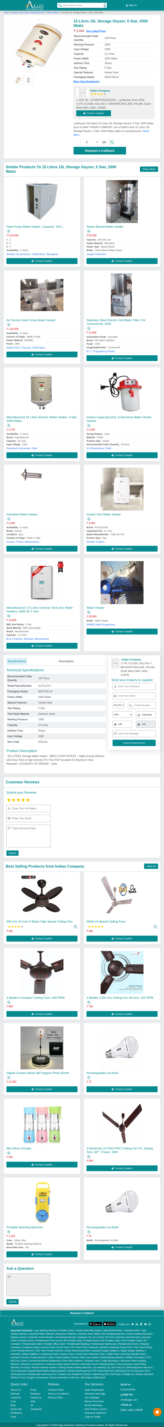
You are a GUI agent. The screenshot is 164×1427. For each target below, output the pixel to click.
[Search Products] (58, 4)
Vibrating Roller (131, 1329)
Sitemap (15, 1392)
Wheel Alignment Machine (139, 1366)
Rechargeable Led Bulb (102, 1072)
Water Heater (53, 12)
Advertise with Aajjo (95, 1392)
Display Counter (19, 1336)
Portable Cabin (66, 1329)
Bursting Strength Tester (133, 1353)
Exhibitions (16, 1412)
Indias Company (100, 89)
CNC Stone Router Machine (49, 1349)
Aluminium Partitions (66, 1333)
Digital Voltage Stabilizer (133, 1349)
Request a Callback (99, 149)
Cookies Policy (56, 1388)
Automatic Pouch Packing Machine (98, 1363)
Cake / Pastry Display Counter (63, 1356)
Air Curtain (21, 1359)
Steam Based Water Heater (105, 225)
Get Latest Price (96, 30)
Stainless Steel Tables (89, 1333)
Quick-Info (16, 1408)
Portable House (26, 1339)
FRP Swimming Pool (102, 1370)
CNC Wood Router (143, 1346)
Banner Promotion (94, 1400)
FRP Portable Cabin (132, 1339)
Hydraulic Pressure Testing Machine (28, 1356)
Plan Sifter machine (72, 1359)
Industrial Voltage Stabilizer (105, 1349)
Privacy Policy (55, 1396)
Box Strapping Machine (113, 1333)
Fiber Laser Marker (89, 1356)
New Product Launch (96, 1408)
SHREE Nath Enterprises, (101, 623)
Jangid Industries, (96, 253)
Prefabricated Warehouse (103, 1343)
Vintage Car (128, 1373)
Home (6, 12)
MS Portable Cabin (110, 1339)
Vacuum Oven (48, 1346)
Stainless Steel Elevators (128, 1336)
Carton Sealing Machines (139, 1333)
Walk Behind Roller (113, 1329)
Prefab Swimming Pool (79, 1370)
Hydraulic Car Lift (86, 1336)
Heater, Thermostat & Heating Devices (28, 12)
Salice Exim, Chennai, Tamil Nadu (25, 346)
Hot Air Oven (63, 1346)
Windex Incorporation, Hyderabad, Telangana (32, 253)
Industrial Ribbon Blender (41, 1333)
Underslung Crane (49, 1353)
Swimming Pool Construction (129, 1370)
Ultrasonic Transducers (32, 1363)
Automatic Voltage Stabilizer (25, 1353)
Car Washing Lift (101, 1366)
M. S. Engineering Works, (100, 350)
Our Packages (92, 1396)
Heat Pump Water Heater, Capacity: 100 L (34, 225)
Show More (149, 168)
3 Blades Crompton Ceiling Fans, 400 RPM (35, 996)
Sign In (131, 4)
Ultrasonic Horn (92, 1359)
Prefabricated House (128, 1343)
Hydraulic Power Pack (121, 1346)
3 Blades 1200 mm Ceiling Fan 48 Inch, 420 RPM (119, 996)
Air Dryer (25, 1366)
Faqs (13, 1415)
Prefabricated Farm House (49, 1339)
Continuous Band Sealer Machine (62, 1363)
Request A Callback (82, 1312)
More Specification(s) (86, 80)
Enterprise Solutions (95, 1412)
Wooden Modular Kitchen (44, 1366)
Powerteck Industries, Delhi (21, 447)
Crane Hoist (82, 1353)
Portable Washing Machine (24, 1226)
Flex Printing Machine (22, 1349)
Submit (12, 852)
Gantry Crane (67, 1353)
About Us (16, 1388)
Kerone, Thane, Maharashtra (22, 541)
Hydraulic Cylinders (98, 1346)
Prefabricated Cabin (32, 1343)
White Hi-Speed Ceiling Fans (106, 920)
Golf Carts (116, 1373)
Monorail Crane (97, 1353)
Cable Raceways (110, 1359)
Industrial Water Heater (22, 513)
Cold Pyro (74, 1376)
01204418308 (128, 1388)
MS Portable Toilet (73, 1339)
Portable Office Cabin (54, 1343)
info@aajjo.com (129, 1398)
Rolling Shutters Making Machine (74, 1366)
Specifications (16, 660)
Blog (13, 1404)
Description (66, 660)
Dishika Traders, (95, 541)
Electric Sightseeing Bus (97, 1373)
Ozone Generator (58, 1376)
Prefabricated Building (78, 1343)
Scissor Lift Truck (105, 1336)
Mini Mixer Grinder (18, 1147)
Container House (30, 1346)
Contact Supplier (94, 112)
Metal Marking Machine (112, 1356)
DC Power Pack (79, 1346)
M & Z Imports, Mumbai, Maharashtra (27, 638)
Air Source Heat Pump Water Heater (31, 319)
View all (151, 865)
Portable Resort (91, 1339)
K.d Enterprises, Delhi (98, 447)
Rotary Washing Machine (77, 1349)
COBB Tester (113, 1353)
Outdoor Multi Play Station (88, 1329)
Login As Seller (93, 1415)
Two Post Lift (117, 1366)
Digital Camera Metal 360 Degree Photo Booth (37, 1072)
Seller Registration (94, 1388)
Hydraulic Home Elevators (41, 1336)
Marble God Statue (135, 1356)
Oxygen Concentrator (37, 1376)
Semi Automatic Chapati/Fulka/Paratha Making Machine (38, 1370)
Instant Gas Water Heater (103, 513)
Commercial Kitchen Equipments (45, 1359)
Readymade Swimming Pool (42, 1373)
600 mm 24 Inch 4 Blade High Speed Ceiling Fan (39, 920)
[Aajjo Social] (132, 1323)
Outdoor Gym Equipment (70, 1373)
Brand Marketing (93, 1404)
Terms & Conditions (58, 1392)
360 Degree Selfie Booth (93, 1376)
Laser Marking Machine (45, 1329)
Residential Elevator (66, 1336)
